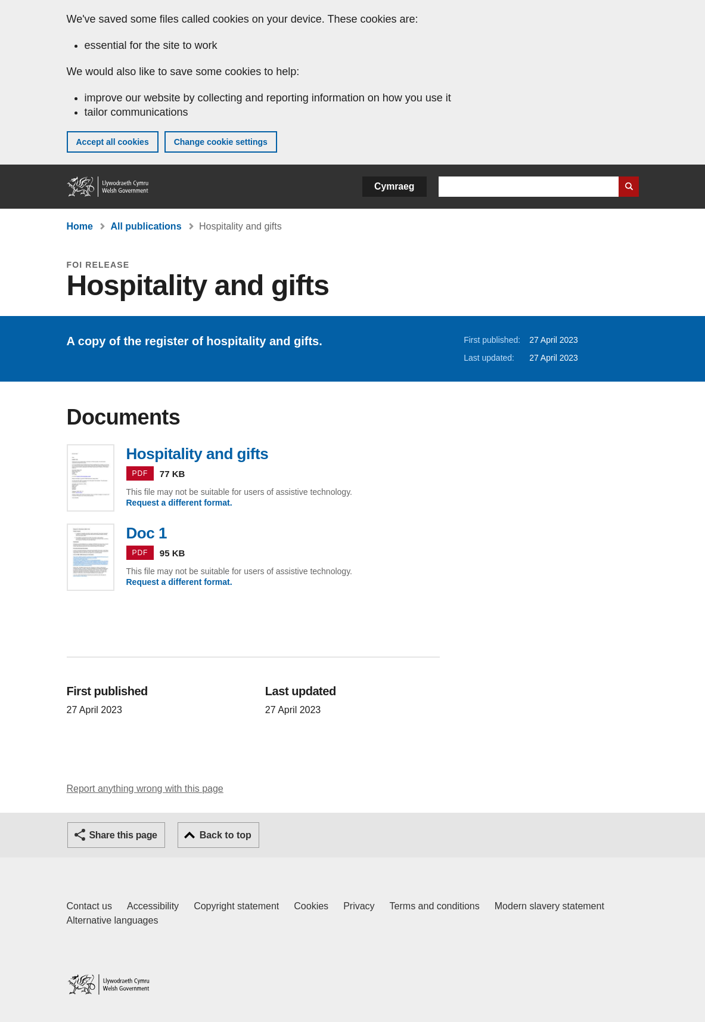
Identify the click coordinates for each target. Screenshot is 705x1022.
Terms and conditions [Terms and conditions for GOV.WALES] (435, 906)
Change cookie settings (221, 142)
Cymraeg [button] (394, 186)
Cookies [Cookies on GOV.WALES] (311, 906)
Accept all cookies (112, 142)
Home (80, 226)
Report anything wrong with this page (145, 788)
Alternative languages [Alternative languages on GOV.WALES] (113, 920)
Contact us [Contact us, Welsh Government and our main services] (89, 906)
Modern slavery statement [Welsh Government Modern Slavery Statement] (549, 906)
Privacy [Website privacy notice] (358, 906)
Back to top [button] (225, 835)
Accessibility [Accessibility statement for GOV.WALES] (153, 906)
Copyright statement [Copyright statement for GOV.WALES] (236, 906)
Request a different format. (179, 502)
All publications (145, 226)
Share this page (123, 835)
